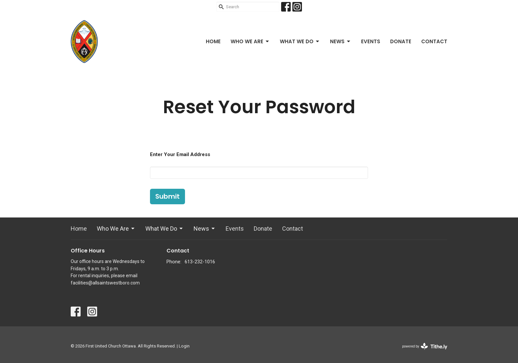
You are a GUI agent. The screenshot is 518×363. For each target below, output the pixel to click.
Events (370, 41)
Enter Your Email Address (180, 154)
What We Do (300, 41)
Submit (167, 196)
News (340, 41)
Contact (434, 41)
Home (213, 41)
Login (184, 346)
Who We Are (250, 41)
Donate (400, 41)
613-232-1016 (200, 262)
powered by (424, 346)
